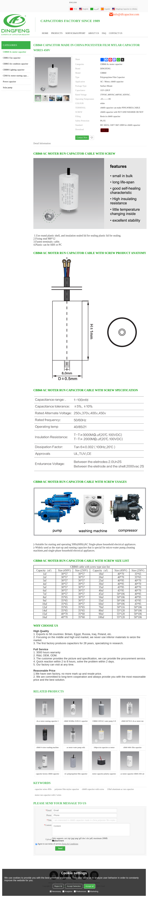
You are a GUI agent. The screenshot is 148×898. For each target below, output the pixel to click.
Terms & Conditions (70, 844)
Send (60, 848)
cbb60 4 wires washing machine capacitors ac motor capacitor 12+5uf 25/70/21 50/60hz (47, 748)
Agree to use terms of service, (56, 844)
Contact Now (82, 137)
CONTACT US (115, 33)
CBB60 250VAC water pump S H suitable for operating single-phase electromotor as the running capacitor (104, 721)
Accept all (89, 886)
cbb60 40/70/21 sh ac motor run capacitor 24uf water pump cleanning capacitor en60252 (132, 721)
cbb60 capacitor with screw (93, 789)
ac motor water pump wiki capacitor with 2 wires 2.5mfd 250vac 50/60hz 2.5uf (75, 748)
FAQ (104, 33)
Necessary (55, 891)
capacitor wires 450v (43, 789)
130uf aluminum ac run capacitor (120, 789)
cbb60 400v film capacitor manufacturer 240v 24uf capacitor (132, 748)
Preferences (80, 891)
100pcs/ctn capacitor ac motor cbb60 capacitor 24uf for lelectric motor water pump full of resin (104, 748)
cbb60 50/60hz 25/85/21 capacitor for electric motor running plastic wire (76, 721)
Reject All (58, 886)
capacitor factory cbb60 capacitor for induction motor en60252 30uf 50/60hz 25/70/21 (47, 774)
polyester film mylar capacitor (67, 789)
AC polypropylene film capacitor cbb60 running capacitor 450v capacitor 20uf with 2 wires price (75, 774)
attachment (58, 841)
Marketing (93, 891)
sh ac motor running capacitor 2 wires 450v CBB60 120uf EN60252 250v (48, 721)
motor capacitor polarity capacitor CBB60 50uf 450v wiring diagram (104, 774)
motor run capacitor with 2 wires (48, 795)
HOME (45, 33)
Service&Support (75, 33)
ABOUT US (93, 33)
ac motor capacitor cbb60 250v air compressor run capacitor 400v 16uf (132, 774)
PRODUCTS (56, 33)
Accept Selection (74, 886)
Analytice (67, 891)
